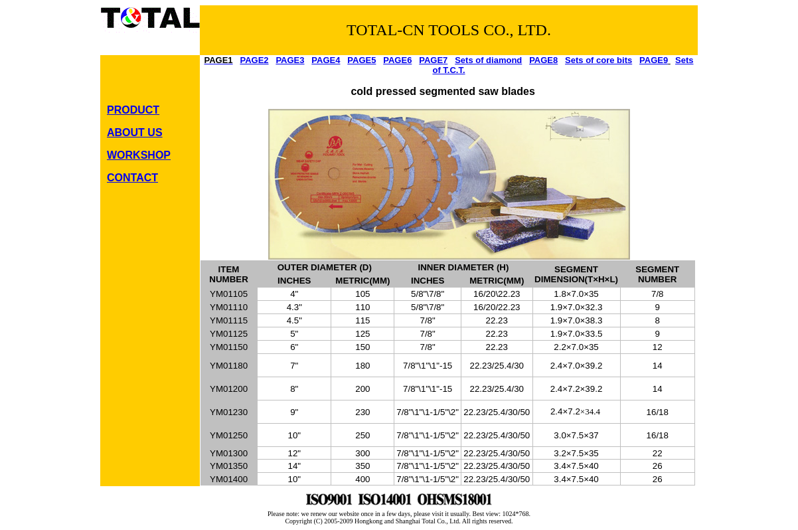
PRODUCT (133, 110)
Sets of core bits (598, 60)
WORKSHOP (139, 155)
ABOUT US (135, 132)
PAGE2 (254, 60)
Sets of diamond (488, 60)
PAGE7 (433, 60)
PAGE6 (397, 60)
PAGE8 (543, 60)
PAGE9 (653, 60)
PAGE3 (290, 60)
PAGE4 (325, 60)
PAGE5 (361, 60)
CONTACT (132, 177)
